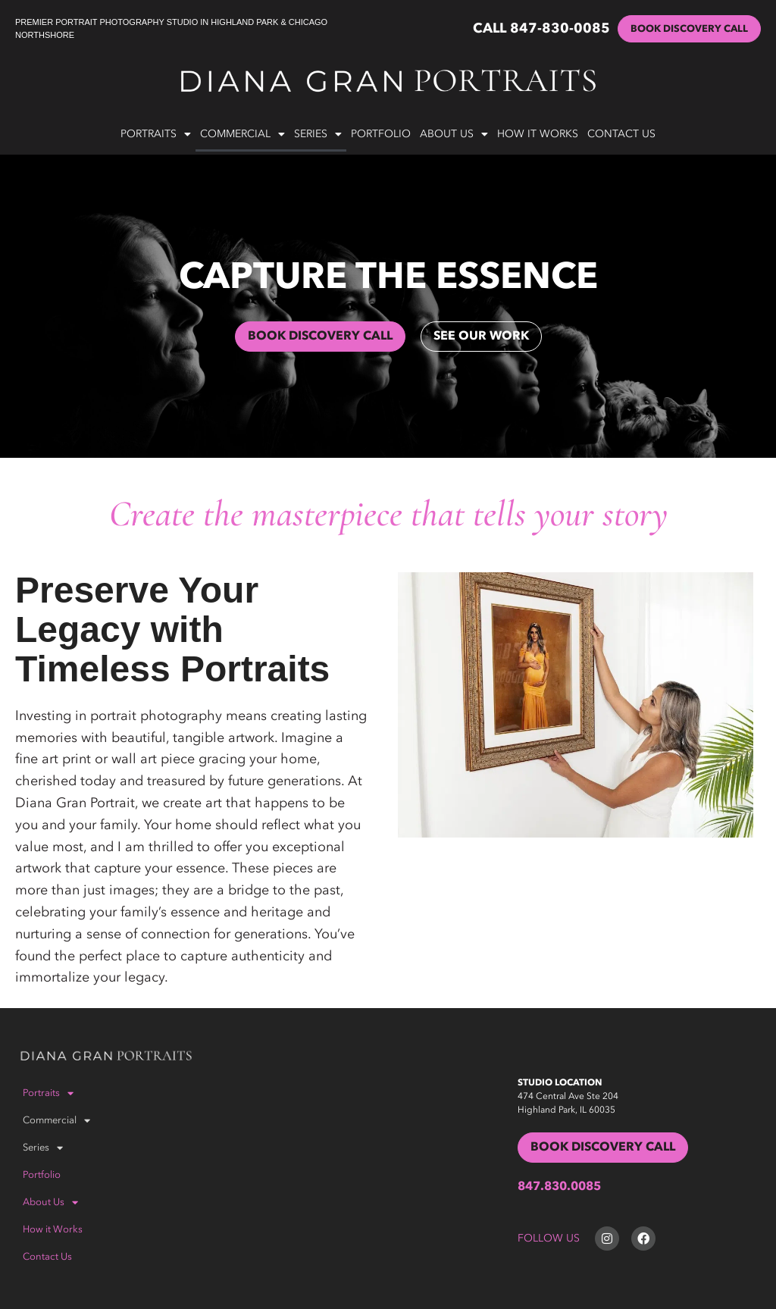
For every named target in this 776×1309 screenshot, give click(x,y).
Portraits (155, 134)
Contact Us (621, 134)
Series (318, 134)
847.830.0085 (559, 1187)
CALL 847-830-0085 (541, 29)
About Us (454, 134)
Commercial (242, 134)
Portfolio (381, 134)
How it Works (537, 134)
